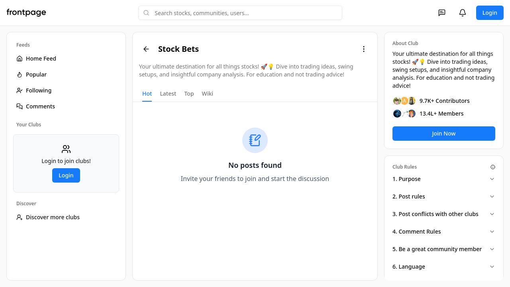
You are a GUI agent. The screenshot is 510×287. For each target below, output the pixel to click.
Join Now (443, 133)
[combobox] (240, 13)
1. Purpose (443, 179)
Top (189, 93)
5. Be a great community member (443, 249)
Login (490, 12)
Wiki (208, 93)
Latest (168, 93)
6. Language (443, 266)
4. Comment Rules (443, 231)
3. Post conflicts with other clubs (443, 214)
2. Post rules (443, 196)
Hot (147, 93)
